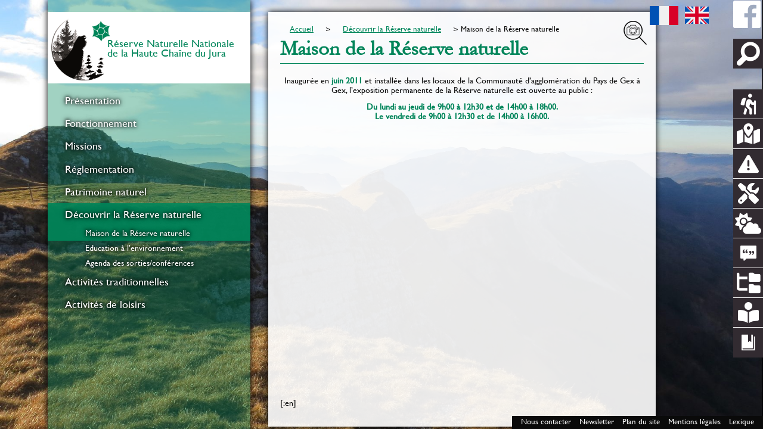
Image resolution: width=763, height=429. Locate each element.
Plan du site (641, 421)
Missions (83, 146)
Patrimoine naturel (106, 192)
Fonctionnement (101, 123)
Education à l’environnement (134, 248)
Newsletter (596, 421)
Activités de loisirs (105, 304)
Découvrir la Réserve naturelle (133, 214)
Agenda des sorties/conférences (139, 263)
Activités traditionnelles (117, 282)
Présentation (92, 101)
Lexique (741, 421)
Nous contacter (546, 421)
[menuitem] (149, 100)
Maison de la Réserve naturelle (137, 233)
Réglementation (99, 169)
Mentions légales (694, 421)
